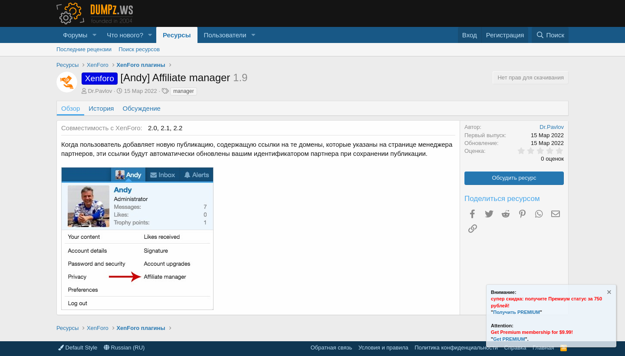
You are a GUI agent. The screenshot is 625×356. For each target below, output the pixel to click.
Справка (515, 347)
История (101, 108)
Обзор (70, 108)
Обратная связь (331, 347)
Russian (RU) (124, 347)
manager (183, 91)
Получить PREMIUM (516, 312)
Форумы (75, 35)
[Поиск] (550, 35)
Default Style (77, 347)
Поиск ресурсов (139, 49)
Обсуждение (142, 108)
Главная (543, 347)
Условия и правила (383, 347)
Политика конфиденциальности (456, 347)
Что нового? (125, 35)
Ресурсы (177, 35)
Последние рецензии (84, 49)
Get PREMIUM (509, 339)
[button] (94, 35)
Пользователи (225, 35)
